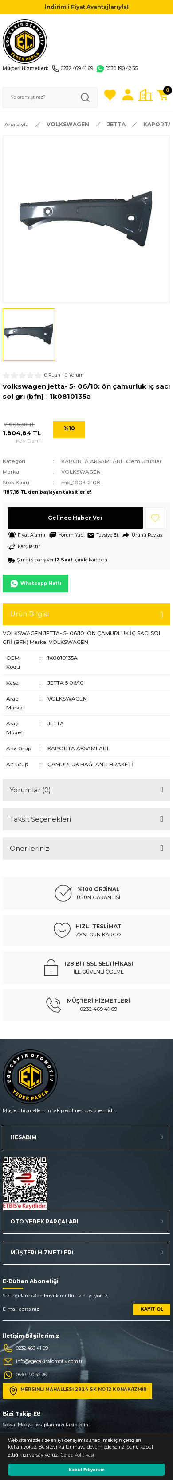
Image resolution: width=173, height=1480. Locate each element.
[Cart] (163, 95)
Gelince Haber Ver (75, 517)
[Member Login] (128, 95)
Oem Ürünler (144, 461)
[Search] (50, 97)
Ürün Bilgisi (29, 614)
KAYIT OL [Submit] (152, 1309)
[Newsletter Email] (86, 1312)
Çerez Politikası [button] (77, 1455)
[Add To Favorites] (155, 518)
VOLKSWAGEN (81, 471)
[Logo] (25, 41)
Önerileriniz (29, 848)
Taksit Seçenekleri (40, 819)
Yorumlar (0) (30, 790)
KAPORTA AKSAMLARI (91, 461)
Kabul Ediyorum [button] (87, 1469)
